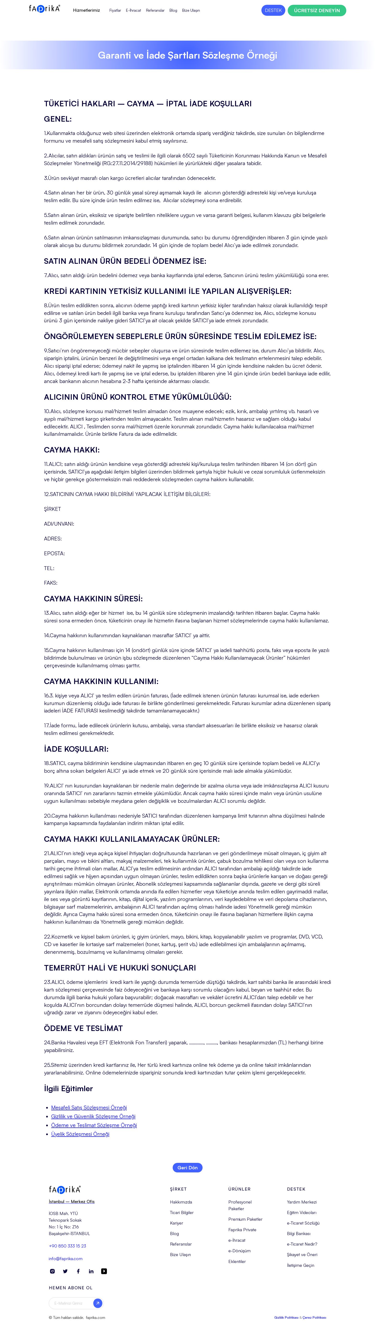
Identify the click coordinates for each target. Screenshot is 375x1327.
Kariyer (176, 1227)
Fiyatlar (115, 10)
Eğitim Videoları (301, 1216)
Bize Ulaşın (191, 10)
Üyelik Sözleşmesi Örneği (80, 1134)
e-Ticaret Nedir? (302, 1248)
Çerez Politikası (314, 1321)
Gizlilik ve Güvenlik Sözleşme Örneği (93, 1116)
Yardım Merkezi (302, 1205)
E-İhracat (133, 10)
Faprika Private (242, 1233)
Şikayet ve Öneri (302, 1258)
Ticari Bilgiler (182, 1216)
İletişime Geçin (300, 1269)
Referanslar (155, 10)
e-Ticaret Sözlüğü (303, 1227)
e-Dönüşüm (239, 1254)
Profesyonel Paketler (240, 1209)
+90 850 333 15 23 (67, 1249)
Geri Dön (187, 1168)
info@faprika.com (66, 1262)
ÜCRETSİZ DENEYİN (317, 10)
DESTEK (273, 10)
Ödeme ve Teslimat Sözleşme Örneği (94, 1125)
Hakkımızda (181, 1205)
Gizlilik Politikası (286, 1321)
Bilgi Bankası (298, 1237)
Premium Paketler (245, 1223)
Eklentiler (237, 1265)
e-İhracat (236, 1244)
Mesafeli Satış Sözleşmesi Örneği (89, 1107)
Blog (173, 10)
